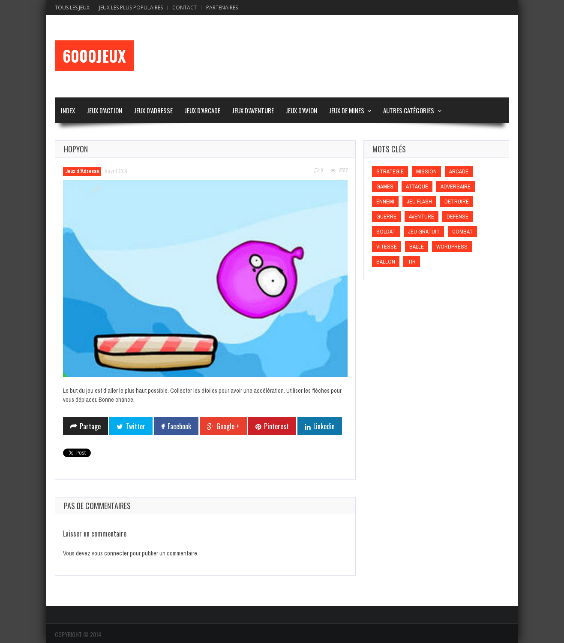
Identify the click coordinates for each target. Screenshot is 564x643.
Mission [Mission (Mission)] (426, 171)
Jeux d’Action (104, 110)
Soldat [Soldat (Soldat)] (386, 231)
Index (68, 110)
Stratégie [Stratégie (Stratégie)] (390, 171)
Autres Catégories (408, 110)
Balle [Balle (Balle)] (416, 246)
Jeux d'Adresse (82, 171)
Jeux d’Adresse (153, 110)
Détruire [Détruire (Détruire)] (456, 201)
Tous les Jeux (72, 7)
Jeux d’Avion (301, 110)
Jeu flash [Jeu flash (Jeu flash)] (419, 201)
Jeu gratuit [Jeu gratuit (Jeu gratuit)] (424, 231)
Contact (184, 7)
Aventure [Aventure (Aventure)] (421, 216)
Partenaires (222, 7)
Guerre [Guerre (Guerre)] (386, 216)
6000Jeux (94, 55)
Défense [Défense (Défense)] (457, 216)
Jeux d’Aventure (253, 110)
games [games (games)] (384, 186)
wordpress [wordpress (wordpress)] (452, 246)
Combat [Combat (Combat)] (462, 231)
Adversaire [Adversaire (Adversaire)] (456, 186)
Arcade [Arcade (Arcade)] (458, 171)
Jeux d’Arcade (202, 110)
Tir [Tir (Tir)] (412, 261)
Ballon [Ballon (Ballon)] (385, 261)
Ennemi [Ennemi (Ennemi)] (385, 201)
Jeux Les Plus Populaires (131, 7)
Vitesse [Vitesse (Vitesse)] (386, 246)
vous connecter (110, 553)
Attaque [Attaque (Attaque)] (417, 186)
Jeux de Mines (346, 110)
